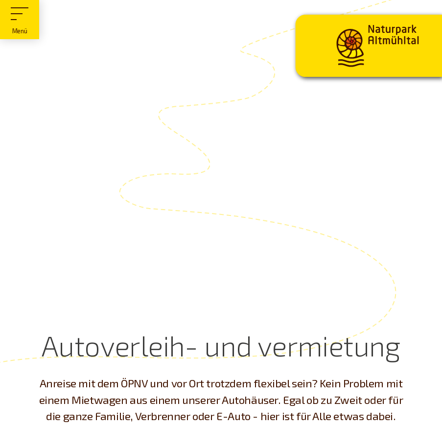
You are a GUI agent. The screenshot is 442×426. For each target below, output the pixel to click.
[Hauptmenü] (19, 19)
